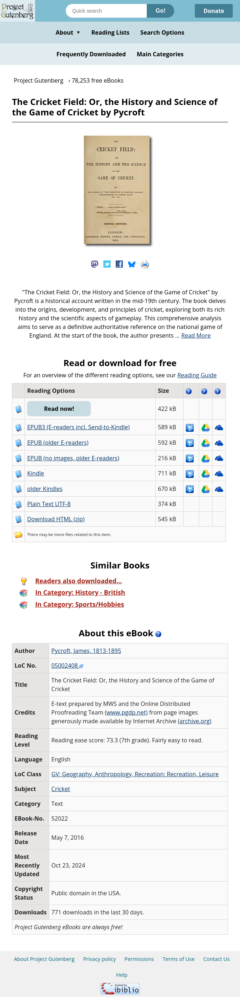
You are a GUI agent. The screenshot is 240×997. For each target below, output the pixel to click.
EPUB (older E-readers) (57, 443)
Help (121, 974)
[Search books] (106, 11)
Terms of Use (179, 959)
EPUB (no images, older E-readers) (73, 458)
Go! (160, 11)
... (193, 335)
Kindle (35, 473)
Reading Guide (197, 375)
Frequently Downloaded (91, 54)
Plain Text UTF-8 (48, 504)
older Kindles (45, 489)
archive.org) (195, 721)
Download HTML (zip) (56, 519)
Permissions (139, 959)
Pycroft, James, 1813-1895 (86, 651)
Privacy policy (99, 959)
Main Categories (160, 54)
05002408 (67, 665)
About (68, 32)
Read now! (59, 409)
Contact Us (216, 959)
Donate (213, 11)
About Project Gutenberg (44, 959)
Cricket (60, 789)
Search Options (162, 32)
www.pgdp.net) (127, 712)
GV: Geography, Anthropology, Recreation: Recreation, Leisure (135, 774)
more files (63, 534)
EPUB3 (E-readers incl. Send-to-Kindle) (78, 427)
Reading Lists (110, 32)
